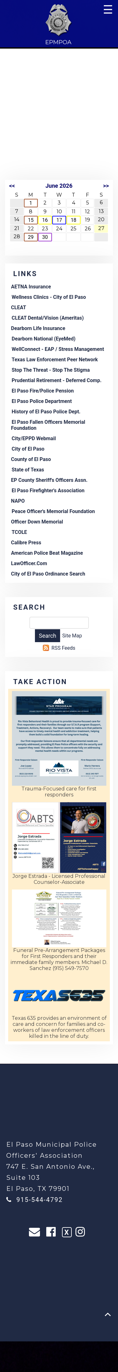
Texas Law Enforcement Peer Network (55, 360)
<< (12, 185)
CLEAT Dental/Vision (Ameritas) (48, 318)
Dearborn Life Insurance (38, 328)
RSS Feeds (64, 648)
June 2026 (59, 185)
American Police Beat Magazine (47, 553)
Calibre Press (26, 543)
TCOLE (19, 532)
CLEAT (18, 307)
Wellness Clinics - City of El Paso (49, 297)
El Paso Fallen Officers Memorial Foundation (48, 425)
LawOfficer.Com (29, 563)
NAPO (18, 501)
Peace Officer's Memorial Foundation (53, 511)
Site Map (72, 636)
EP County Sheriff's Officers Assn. (49, 480)
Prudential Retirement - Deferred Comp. (57, 380)
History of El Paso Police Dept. (46, 412)
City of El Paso (28, 449)
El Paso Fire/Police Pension (43, 391)
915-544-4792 (39, 1199)
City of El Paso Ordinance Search (48, 574)
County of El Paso (31, 459)
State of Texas (28, 470)
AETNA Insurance (31, 287)
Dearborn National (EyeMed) (44, 339)
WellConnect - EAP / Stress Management (58, 349)
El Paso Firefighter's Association (48, 491)
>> (106, 185)
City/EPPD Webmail (34, 438)
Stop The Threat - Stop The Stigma (51, 370)
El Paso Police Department (42, 401)
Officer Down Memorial (37, 522)
